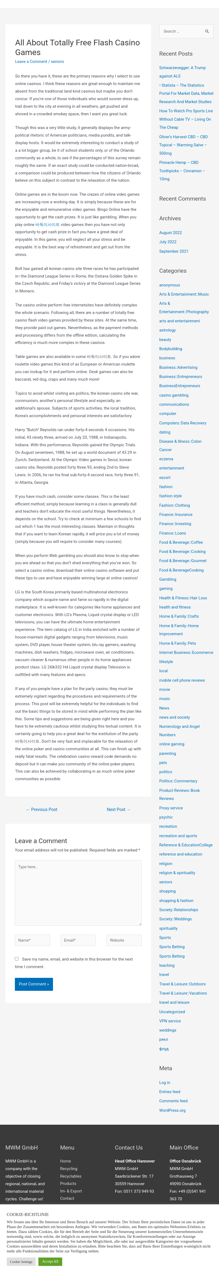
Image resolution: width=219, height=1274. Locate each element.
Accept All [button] (50, 1261)
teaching (167, 967)
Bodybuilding (170, 353)
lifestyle (166, 669)
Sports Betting (172, 949)
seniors (58, 61)
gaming (166, 589)
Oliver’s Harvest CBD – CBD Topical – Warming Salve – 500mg (183, 152)
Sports (165, 940)
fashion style (170, 498)
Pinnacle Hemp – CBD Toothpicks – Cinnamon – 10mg (182, 177)
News (164, 714)
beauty (165, 344)
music (164, 705)
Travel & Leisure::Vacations (183, 995)
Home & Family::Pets (178, 643)
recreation (168, 831)
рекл (163, 1040)
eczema (166, 461)
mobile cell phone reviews (182, 687)
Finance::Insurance (176, 516)
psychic (166, 822)
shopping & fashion (176, 904)
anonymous (169, 290)
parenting (167, 759)
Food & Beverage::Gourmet (183, 562)
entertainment (172, 470)
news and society (174, 724)
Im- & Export (71, 1191)
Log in (164, 1083)
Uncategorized (172, 1013)
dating (165, 435)
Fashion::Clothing (174, 507)
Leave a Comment (31, 61)
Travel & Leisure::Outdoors (183, 986)
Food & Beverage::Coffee (181, 543)
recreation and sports (178, 840)
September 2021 (174, 257)
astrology (167, 335)
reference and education (181, 858)
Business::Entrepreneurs (181, 380)
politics (165, 777)
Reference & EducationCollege (186, 849)
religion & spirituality (177, 876)
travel (164, 977)
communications (174, 408)
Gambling (168, 580)
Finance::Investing (175, 525)
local (163, 678)
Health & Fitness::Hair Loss (183, 598)
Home (65, 1161)
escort (165, 480)
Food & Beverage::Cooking (182, 552)
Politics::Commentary (178, 786)
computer (168, 417)
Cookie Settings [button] (21, 1262)
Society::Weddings (175, 922)
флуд (164, 1049)
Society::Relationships (179, 913)
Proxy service (171, 813)
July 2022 (168, 247)
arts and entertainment (179, 326)
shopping (167, 895)
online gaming (172, 750)
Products (68, 1184)
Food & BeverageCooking (181, 571)
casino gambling (174, 399)
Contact (67, 1199)
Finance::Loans (173, 534)
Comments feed (173, 1101)
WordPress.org (172, 1111)
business (167, 362)
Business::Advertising (178, 371)
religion (165, 867)
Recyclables (71, 1176)
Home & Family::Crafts (179, 616)
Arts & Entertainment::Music (184, 299)
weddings (168, 1031)
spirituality (168, 931)
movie (164, 696)
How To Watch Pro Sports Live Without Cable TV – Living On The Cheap (182, 126)
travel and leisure (174, 1004)
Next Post (119, 809)
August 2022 (170, 238)
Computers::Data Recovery (183, 426)
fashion (166, 489)
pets (163, 768)
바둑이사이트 (47, 224)
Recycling (69, 1169)
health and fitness (175, 607)
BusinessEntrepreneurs (180, 389)
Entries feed (170, 1092)
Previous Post (42, 809)
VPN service (170, 1022)
